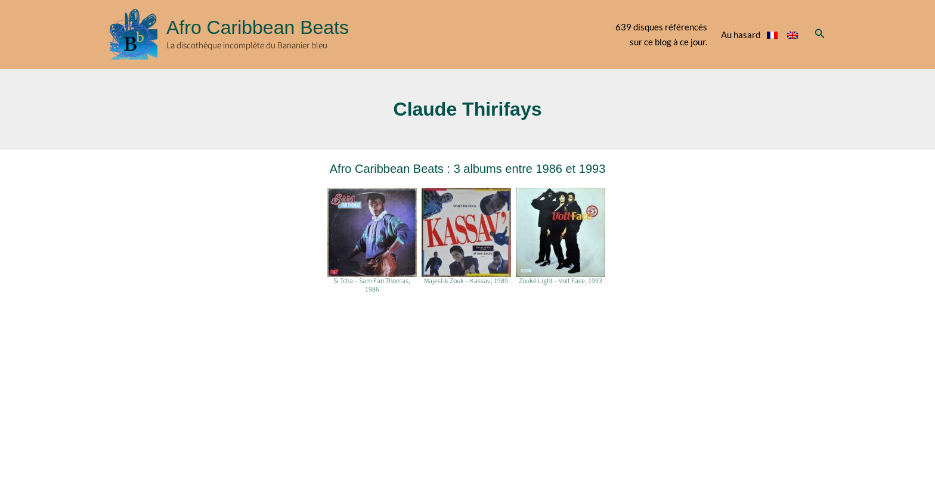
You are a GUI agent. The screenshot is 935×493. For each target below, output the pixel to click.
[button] (820, 34)
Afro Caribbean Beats (257, 27)
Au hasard (740, 34)
